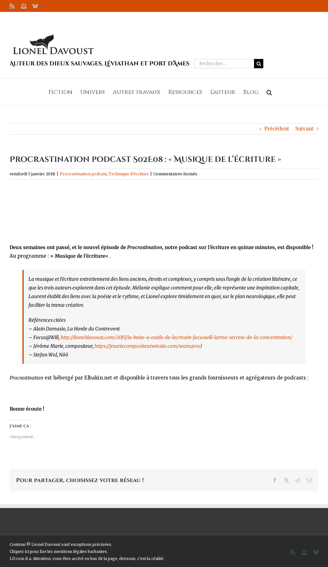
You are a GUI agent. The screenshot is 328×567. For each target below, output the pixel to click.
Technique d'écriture (129, 173)
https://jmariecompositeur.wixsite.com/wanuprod (148, 346)
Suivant (304, 129)
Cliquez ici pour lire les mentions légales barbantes (58, 551)
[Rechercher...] (224, 63)
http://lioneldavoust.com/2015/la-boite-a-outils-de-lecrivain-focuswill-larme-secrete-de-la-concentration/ (176, 337)
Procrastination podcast (83, 173)
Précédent (276, 129)
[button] (269, 91)
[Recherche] (258, 63)
